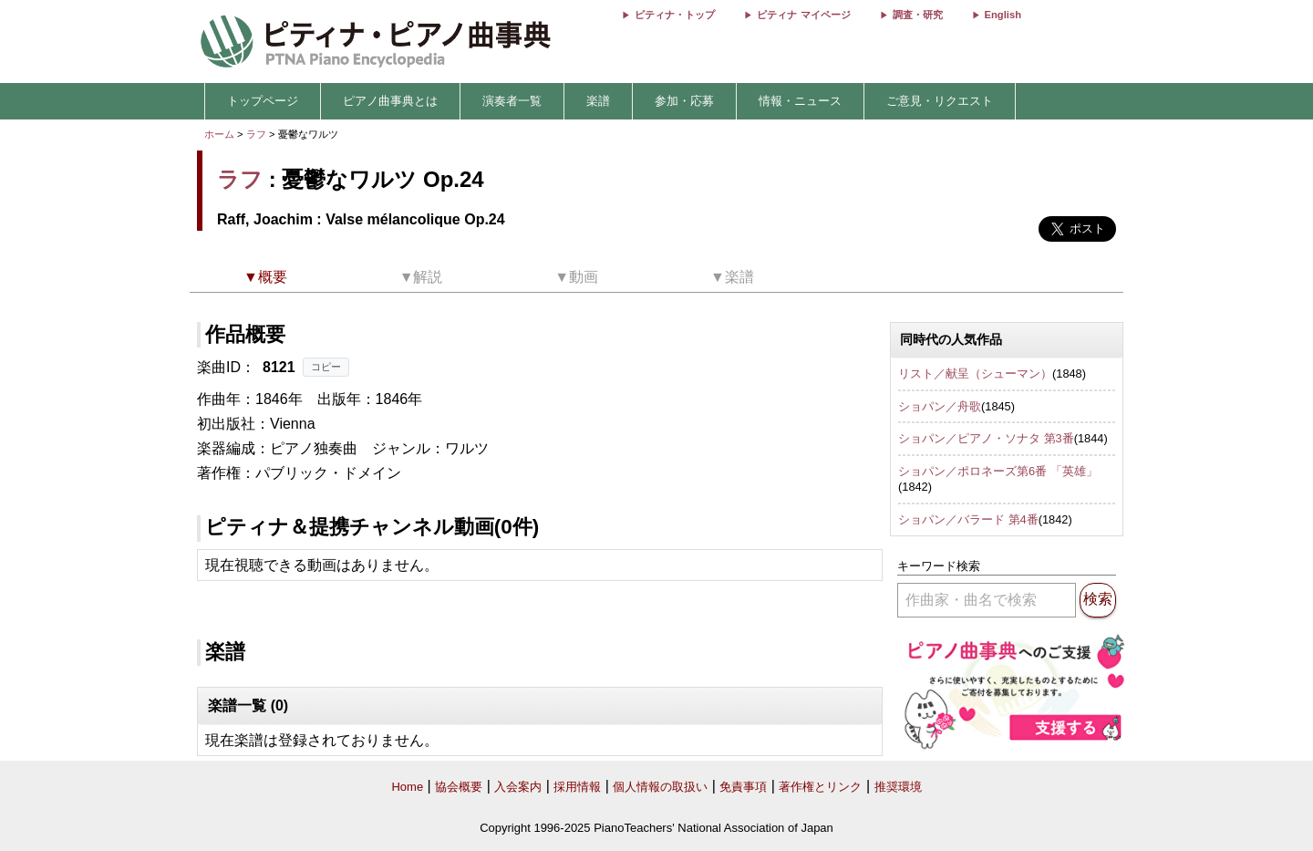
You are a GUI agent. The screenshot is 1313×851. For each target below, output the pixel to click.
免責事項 (743, 787)
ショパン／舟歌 (939, 406)
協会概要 (458, 787)
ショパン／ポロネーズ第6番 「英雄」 (998, 471)
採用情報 (577, 787)
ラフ (256, 134)
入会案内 (518, 787)
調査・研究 (918, 14)
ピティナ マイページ (803, 14)
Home (407, 787)
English (1003, 14)
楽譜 (598, 101)
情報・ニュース (800, 101)
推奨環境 (898, 787)
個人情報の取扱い (660, 787)
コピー (326, 366)
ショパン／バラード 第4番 (968, 519)
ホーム (219, 134)
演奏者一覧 (512, 101)
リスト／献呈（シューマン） (975, 373)
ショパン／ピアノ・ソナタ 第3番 (986, 438)
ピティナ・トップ (675, 14)
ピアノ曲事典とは (390, 101)
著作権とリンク (820, 787)
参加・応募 (684, 101)
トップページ (262, 101)
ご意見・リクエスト (939, 101)
